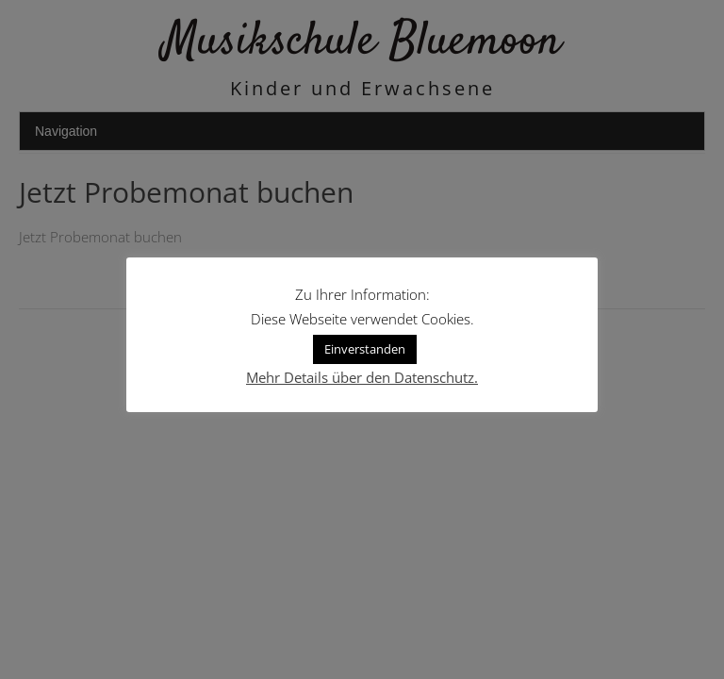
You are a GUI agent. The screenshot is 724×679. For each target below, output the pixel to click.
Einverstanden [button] (364, 348)
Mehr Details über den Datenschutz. (362, 377)
